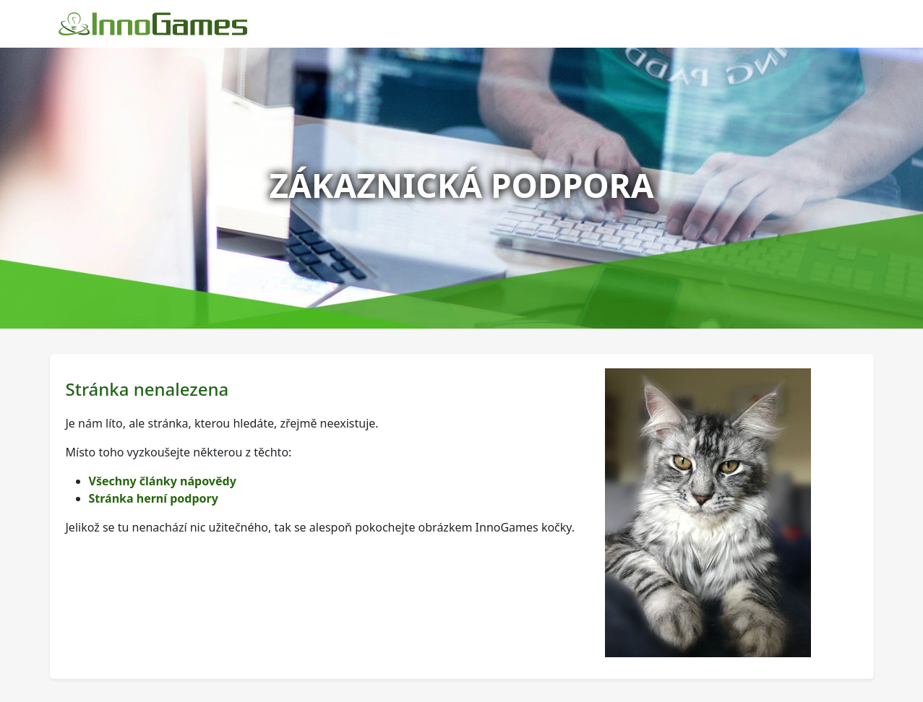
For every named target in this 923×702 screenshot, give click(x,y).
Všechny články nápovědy (162, 481)
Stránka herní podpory (153, 498)
